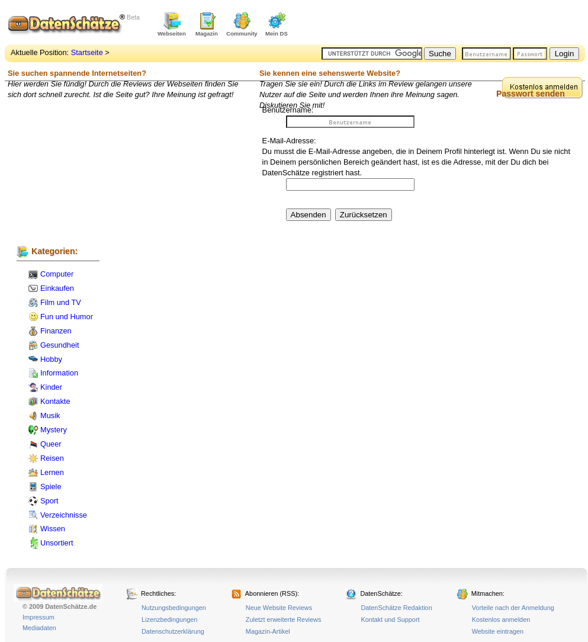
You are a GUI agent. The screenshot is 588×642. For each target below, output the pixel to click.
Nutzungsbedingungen (174, 607)
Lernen (52, 472)
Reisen (52, 458)
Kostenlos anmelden (501, 619)
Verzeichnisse (63, 515)
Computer (56, 273)
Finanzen (56, 330)
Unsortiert (56, 542)
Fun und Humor (66, 316)
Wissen (52, 528)
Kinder (51, 387)
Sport (49, 500)
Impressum (38, 617)
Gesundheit (59, 345)
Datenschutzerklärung (173, 631)
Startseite (87, 52)
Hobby (51, 359)
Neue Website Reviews (279, 607)
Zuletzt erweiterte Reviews (284, 619)
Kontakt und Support (390, 619)
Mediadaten (39, 627)
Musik (50, 415)
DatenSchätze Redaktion (396, 607)
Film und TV (60, 302)
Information (59, 372)
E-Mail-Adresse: (289, 140)
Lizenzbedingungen (169, 619)
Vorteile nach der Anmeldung (513, 607)
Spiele (51, 486)
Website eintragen (497, 631)
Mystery (53, 429)
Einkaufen (57, 288)
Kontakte (55, 401)
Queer (51, 443)
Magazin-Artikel (268, 631)
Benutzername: (288, 109)
